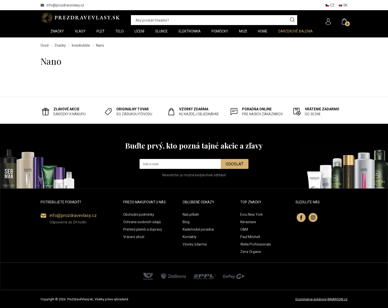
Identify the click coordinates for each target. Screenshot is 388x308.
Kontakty (189, 237)
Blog (186, 222)
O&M (244, 229)
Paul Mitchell (250, 237)
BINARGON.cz (337, 299)
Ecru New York (251, 214)
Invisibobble (81, 45)
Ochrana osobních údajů (142, 222)
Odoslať (234, 164)
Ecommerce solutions (311, 299)
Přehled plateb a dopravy (142, 229)
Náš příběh (191, 214)
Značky (60, 45)
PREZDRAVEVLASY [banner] (81, 17)
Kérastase (248, 222)
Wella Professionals (255, 244)
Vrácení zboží (133, 237)
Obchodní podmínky (138, 214)
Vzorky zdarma (195, 244)
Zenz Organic (250, 252)
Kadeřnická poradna (198, 229)
